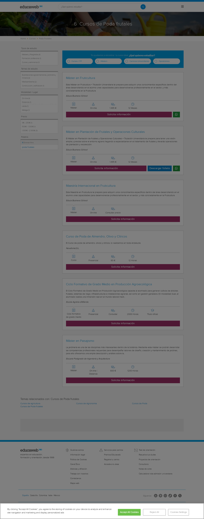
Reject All (154, 512)
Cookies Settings (178, 512)
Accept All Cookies (129, 512)
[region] (102, 511)
